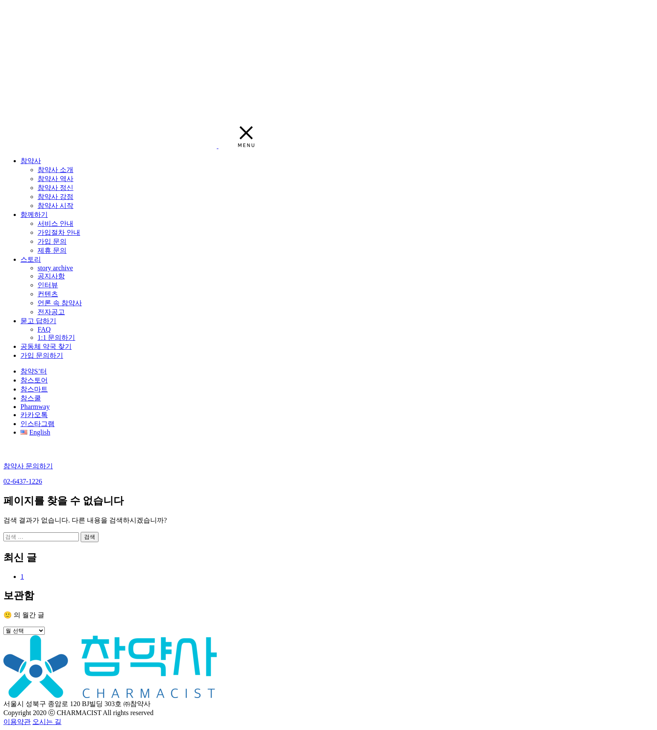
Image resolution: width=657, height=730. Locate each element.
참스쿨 (30, 398)
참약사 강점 (55, 196)
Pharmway (34, 406)
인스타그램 (37, 423)
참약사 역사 (55, 178)
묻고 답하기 (38, 320)
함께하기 (34, 214)
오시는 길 (46, 721)
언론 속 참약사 (60, 303)
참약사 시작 (55, 205)
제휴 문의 (52, 250)
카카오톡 (34, 414)
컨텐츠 (48, 294)
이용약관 (17, 721)
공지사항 (51, 276)
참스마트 (34, 389)
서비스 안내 (55, 223)
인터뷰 (48, 285)
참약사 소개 (55, 169)
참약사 (30, 160)
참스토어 (34, 380)
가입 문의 (52, 241)
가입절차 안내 (59, 232)
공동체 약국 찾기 (46, 346)
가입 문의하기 (41, 355)
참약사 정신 (55, 187)
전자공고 (51, 311)
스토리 (30, 259)
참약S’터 (33, 371)
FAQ (44, 329)
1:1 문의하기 (56, 337)
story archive (55, 268)
